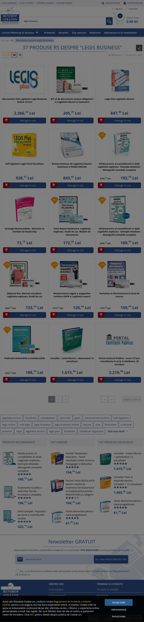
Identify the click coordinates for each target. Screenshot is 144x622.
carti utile (64, 418)
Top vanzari (79, 32)
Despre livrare (45, 3)
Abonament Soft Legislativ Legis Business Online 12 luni (24, 100)
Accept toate (118, 602)
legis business (42, 424)
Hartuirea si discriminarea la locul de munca (119, 295)
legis (19, 431)
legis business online (67, 424)
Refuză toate (118, 616)
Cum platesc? (27, 3)
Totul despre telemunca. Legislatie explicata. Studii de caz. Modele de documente (72, 231)
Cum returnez (64, 3)
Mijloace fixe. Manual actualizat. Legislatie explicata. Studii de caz (24, 295)
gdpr (77, 418)
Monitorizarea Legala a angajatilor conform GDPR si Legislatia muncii (72, 295)
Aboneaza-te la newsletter (120, 32)
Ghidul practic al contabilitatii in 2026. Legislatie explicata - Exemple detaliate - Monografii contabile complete (119, 166)
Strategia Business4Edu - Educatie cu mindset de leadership (24, 230)
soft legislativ (121, 418)
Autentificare (132, 3)
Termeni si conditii (107, 589)
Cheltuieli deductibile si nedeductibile (24, 358)
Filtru (7, 54)
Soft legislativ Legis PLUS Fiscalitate (24, 163)
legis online (8, 424)
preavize (7, 431)
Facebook (102, 595)
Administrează (118, 609)
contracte (126, 424)
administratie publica (97, 418)
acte (97, 424)
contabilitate (48, 418)
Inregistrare (110, 3)
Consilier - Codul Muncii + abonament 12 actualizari (72, 360)
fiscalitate (30, 418)
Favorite (130, 9)
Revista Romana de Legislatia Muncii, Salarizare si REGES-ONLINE (72, 165)
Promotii (49, 32)
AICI (32, 614)
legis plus (54, 431)
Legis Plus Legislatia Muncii (119, 98)
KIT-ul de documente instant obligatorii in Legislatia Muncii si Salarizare (72, 100)
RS (12, 40)
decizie (87, 424)
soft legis (25, 424)
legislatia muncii (11, 418)
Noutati (63, 32)
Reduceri (95, 32)
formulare (110, 424)
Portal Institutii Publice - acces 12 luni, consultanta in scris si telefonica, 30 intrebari (119, 361)
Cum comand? (9, 3)
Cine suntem (56, 589)
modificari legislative (91, 431)
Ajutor (117, 9)
